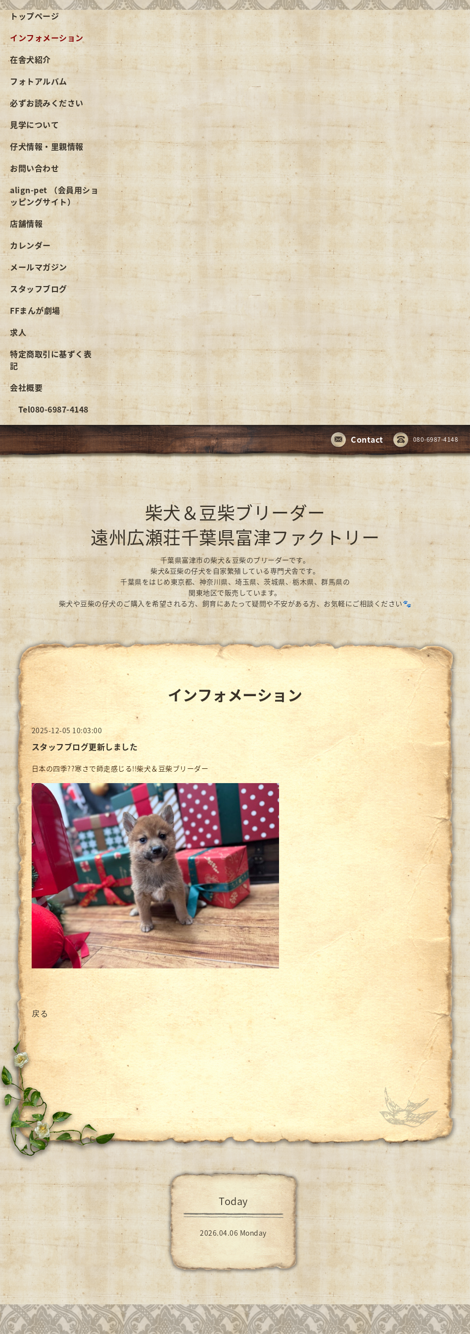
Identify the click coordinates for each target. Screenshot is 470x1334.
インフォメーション (47, 37)
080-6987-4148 (426, 440)
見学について (34, 124)
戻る (40, 1013)
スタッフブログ (38, 288)
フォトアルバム (38, 81)
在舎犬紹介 (30, 59)
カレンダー (30, 245)
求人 (18, 332)
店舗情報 (26, 223)
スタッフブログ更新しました (85, 746)
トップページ (34, 16)
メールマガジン (38, 267)
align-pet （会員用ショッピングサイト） (54, 196)
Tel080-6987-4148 (49, 409)
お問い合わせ (34, 168)
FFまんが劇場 (35, 310)
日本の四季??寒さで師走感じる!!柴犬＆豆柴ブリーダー (121, 768)
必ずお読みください (47, 103)
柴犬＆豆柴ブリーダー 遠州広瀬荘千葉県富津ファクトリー (235, 524)
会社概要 (26, 387)
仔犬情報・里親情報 (47, 146)
